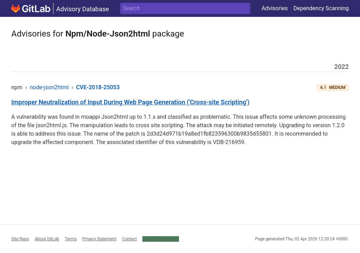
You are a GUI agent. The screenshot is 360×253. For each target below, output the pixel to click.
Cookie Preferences (160, 238)
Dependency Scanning (321, 8)
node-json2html (49, 87)
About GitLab (47, 238)
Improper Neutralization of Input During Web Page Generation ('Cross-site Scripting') (130, 102)
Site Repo (20, 238)
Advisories (275, 8)
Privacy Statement (99, 238)
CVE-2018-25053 (98, 87)
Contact (129, 238)
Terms (71, 238)
